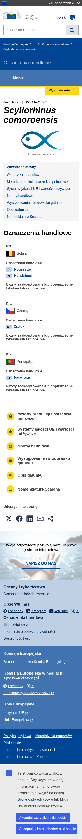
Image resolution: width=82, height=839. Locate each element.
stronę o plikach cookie (35, 799)
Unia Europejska (16, 720)
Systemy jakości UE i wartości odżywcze (38, 189)
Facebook (13, 686)
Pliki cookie (12, 743)
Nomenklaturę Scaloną (24, 216)
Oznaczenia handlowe (56, 44)
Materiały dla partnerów (53, 736)
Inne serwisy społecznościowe (26, 693)
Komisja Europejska (16, 44)
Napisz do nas (41, 563)
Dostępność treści (17, 638)
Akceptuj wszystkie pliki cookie (43, 817)
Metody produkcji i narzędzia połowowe (37, 182)
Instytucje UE (13, 713)
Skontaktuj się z (15, 624)
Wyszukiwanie (72, 30)
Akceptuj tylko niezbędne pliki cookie (47, 829)
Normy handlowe (20, 196)
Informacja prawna (17, 757)
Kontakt (42, 757)
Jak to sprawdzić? (64, 3)
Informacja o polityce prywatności (29, 631)
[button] (8, 518)
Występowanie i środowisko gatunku (35, 203)
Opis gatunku (17, 209)
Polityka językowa (17, 736)
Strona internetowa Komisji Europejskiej (34, 662)
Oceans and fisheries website (26, 594)
